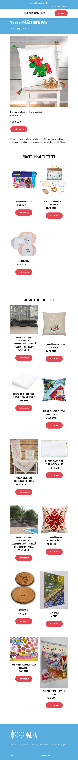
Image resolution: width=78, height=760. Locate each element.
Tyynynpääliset (35, 112)
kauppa (61, 13)
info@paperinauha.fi (59, 6)
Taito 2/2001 (54, 612)
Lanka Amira (23, 261)
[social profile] (47, 3)
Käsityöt (24, 112)
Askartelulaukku (24, 201)
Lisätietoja (19, 129)
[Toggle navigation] (13, 13)
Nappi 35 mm (24, 610)
